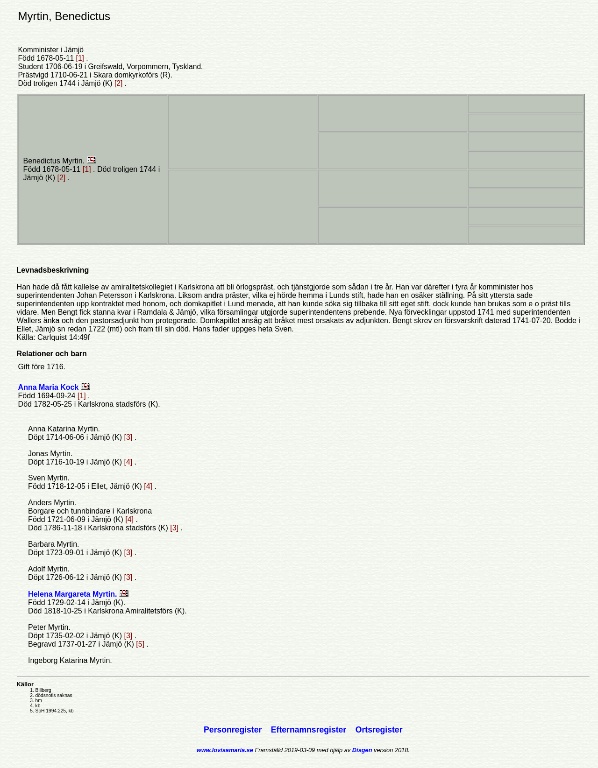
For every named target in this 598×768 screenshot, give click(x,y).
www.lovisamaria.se (225, 750)
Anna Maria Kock (49, 387)
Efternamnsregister (310, 729)
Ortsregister (379, 729)
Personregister (234, 729)
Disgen (362, 750)
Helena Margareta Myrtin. (73, 594)
